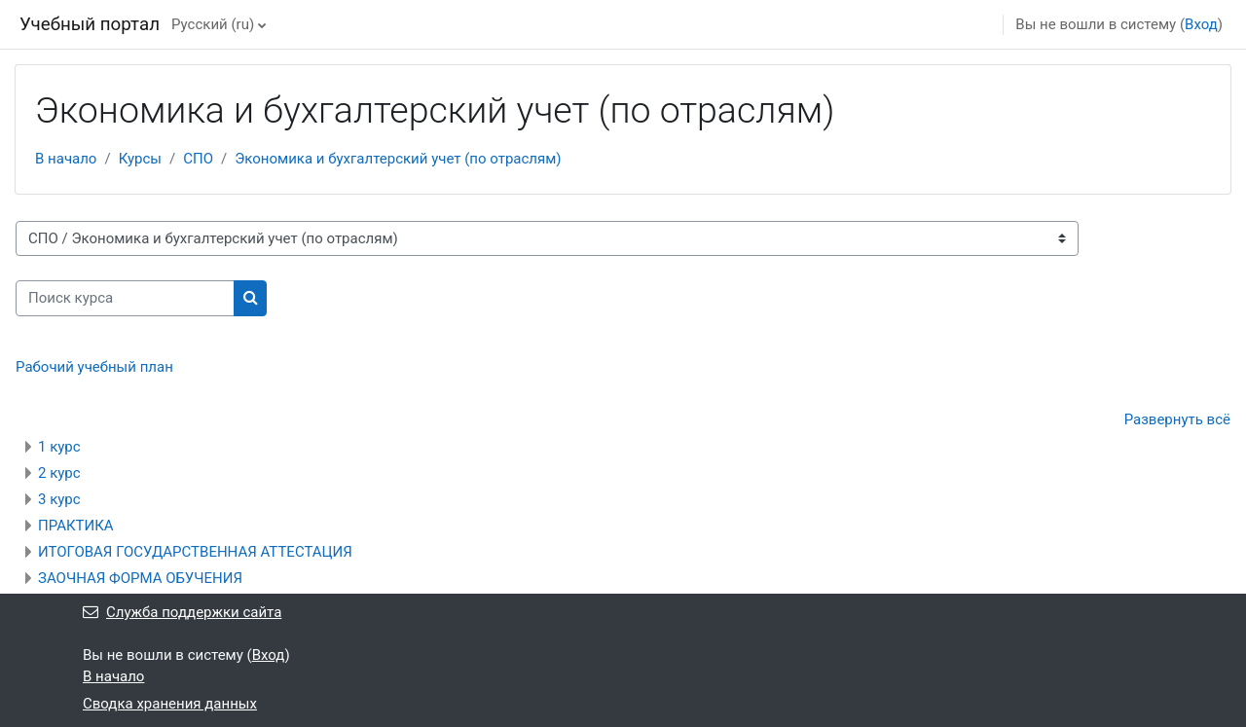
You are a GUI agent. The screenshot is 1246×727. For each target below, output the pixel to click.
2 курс (59, 473)
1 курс (59, 446)
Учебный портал (89, 24)
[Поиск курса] (125, 298)
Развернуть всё (1177, 419)
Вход (1201, 24)
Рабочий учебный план (94, 367)
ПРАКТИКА (76, 525)
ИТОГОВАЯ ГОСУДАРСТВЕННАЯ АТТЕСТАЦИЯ (195, 552)
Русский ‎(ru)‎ (212, 24)
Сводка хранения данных (170, 703)
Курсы (140, 158)
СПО (198, 158)
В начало (65, 158)
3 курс (59, 499)
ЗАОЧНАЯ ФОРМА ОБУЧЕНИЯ (140, 578)
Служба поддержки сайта (182, 612)
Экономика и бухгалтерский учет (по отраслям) (398, 158)
